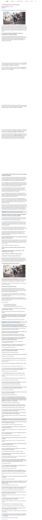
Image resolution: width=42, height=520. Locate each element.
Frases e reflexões (11, 10)
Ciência (33, 1)
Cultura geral (13, 1)
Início (2, 10)
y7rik (4, 7)
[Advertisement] (14, 48)
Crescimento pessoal (20, 1)
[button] (36, 1)
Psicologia (27, 1)
